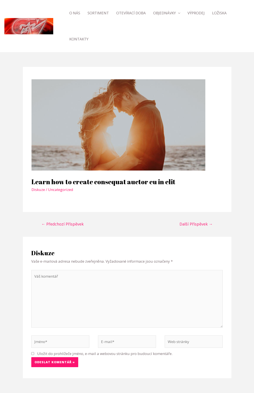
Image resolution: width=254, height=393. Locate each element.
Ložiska (219, 12)
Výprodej (196, 12)
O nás (74, 12)
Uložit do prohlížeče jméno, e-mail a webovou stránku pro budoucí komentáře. (105, 353)
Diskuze (38, 189)
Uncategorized (60, 189)
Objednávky (164, 12)
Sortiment (98, 12)
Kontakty (78, 38)
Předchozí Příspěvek (62, 224)
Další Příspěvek (196, 224)
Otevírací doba (131, 12)
